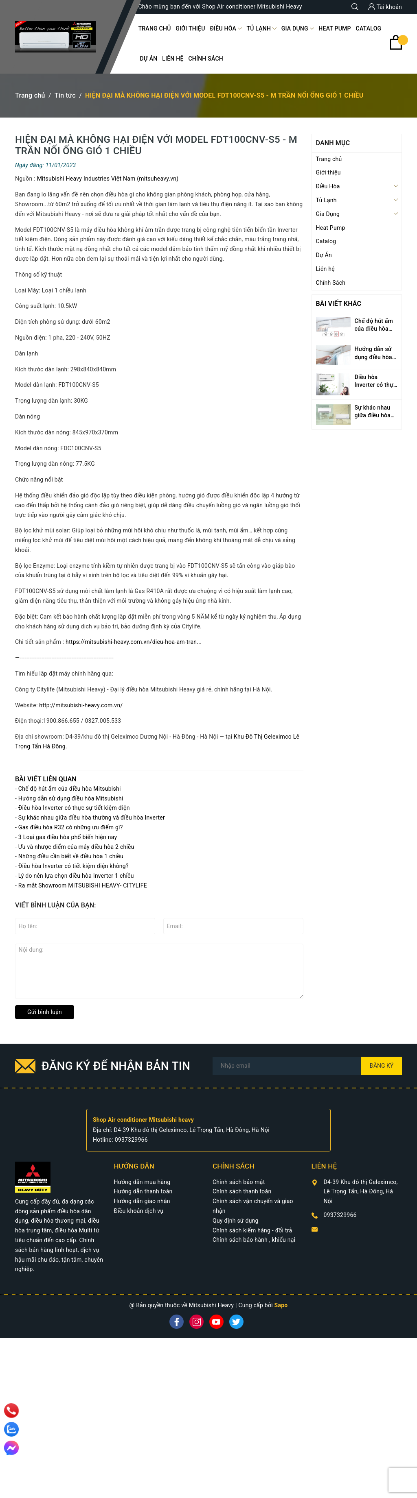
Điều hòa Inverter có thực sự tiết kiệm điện (74, 808)
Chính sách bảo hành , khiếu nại (254, 1239)
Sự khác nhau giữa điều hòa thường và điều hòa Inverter (91, 817)
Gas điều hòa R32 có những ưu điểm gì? (70, 827)
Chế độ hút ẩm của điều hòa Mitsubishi (69, 788)
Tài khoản (385, 7)
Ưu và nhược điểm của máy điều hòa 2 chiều (76, 847)
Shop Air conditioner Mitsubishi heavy (143, 1119)
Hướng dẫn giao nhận (142, 1201)
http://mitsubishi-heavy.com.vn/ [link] (81, 705)
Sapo (281, 1305)
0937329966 (131, 1139)
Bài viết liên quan (46, 779)
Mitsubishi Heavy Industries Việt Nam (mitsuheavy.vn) (108, 178)
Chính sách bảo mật (239, 1182)
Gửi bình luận (44, 1012)
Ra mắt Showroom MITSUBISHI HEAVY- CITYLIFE (82, 885)
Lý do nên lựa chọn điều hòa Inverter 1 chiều (76, 875)
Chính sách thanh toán (242, 1191)
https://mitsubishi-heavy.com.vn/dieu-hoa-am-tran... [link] (134, 642)
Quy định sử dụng (236, 1220)
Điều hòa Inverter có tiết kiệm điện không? (73, 866)
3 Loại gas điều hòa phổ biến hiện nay (67, 837)
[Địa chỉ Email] (307, 1066)
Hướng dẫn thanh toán (143, 1191)
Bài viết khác (339, 303)
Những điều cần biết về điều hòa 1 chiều (70, 856)
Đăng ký (382, 1065)
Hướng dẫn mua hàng (142, 1182)
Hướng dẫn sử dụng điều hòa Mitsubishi (70, 798)
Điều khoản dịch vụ (139, 1211)
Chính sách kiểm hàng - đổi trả (252, 1230)
